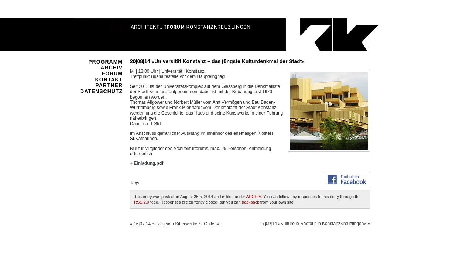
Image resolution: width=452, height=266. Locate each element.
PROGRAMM (105, 62)
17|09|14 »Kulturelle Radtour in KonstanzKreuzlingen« (313, 223)
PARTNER (109, 85)
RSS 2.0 (141, 202)
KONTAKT (109, 79)
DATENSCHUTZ (101, 91)
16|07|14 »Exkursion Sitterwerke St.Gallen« (176, 223)
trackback (250, 202)
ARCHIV (111, 68)
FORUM (112, 73)
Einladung (144, 163)
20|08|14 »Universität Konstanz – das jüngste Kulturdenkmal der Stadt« (217, 61)
